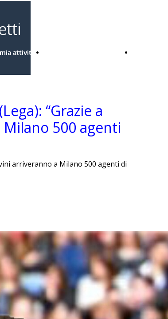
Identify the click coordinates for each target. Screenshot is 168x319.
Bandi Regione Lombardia (84, 52)
